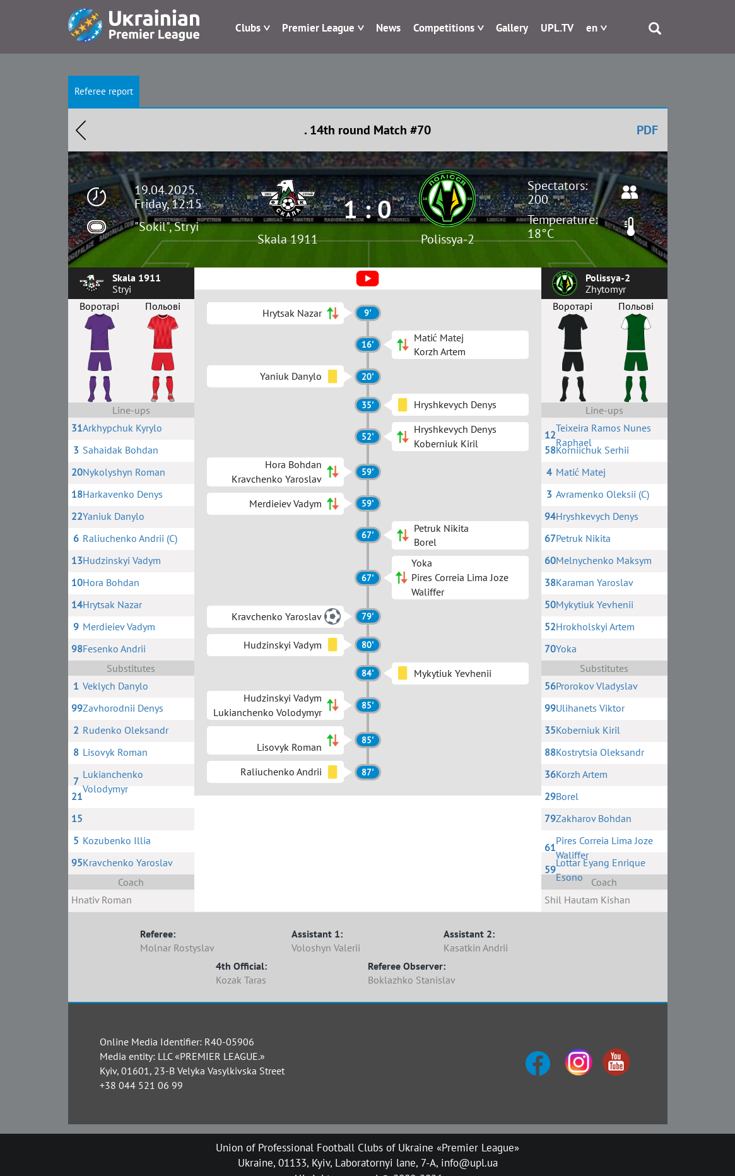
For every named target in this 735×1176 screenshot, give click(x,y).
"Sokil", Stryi (166, 226)
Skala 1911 (287, 239)
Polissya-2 (447, 239)
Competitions (443, 28)
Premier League (318, 28)
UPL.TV (557, 28)
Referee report (103, 91)
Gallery (512, 28)
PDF (647, 130)
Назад (80, 130)
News (388, 28)
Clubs (248, 28)
